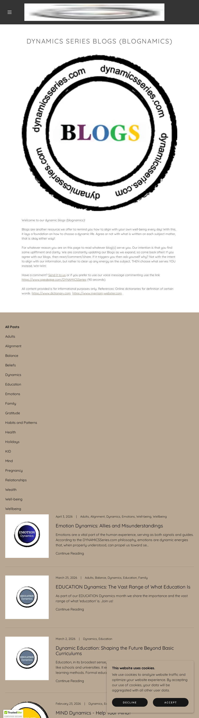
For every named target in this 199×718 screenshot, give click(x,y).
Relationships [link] (16, 480)
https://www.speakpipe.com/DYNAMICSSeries (54, 280)
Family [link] (10, 403)
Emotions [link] (12, 394)
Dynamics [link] (13, 374)
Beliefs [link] (10, 365)
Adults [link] (10, 336)
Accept (170, 702)
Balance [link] (11, 355)
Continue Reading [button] (70, 553)
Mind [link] (9, 461)
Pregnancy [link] (14, 470)
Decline (130, 702)
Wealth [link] (11, 489)
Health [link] (10, 432)
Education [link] (13, 384)
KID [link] (8, 451)
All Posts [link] (12, 327)
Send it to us (57, 275)
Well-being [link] (13, 499)
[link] (94, 12)
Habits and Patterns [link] (21, 422)
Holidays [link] (12, 442)
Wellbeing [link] (13, 509)
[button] (9, 12)
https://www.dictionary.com (51, 293)
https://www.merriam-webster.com (97, 293)
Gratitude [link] (12, 413)
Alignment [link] (13, 346)
